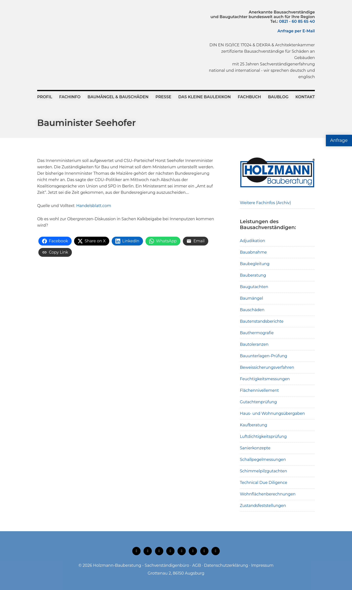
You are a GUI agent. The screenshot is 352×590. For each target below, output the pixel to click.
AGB (196, 565)
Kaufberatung (253, 425)
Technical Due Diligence (263, 482)
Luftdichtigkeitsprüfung (263, 436)
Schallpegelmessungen (263, 459)
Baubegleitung (254, 263)
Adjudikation (252, 240)
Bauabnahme (253, 252)
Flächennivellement (259, 390)
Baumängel (251, 298)
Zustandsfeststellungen (263, 505)
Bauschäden (252, 309)
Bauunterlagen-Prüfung (263, 356)
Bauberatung (253, 275)
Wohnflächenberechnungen (268, 494)
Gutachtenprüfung (258, 402)
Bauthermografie (257, 333)
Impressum (262, 565)
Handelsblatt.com (93, 205)
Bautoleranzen (254, 344)
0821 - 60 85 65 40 (297, 21)
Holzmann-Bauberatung (64, 21)
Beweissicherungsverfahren (267, 367)
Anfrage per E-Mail (296, 31)
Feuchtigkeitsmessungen (265, 379)
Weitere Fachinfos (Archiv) (265, 202)
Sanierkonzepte (255, 448)
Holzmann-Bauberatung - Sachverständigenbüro (141, 565)
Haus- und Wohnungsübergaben (272, 413)
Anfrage (339, 140)
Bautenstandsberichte (262, 321)
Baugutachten (254, 286)
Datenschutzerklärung (226, 565)
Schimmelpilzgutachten (263, 471)
